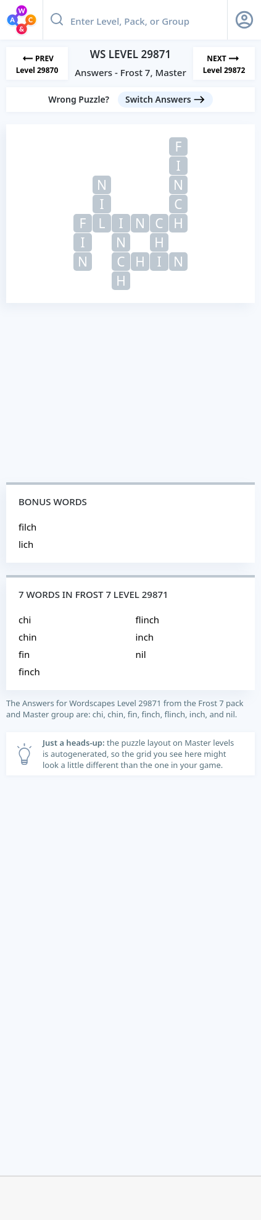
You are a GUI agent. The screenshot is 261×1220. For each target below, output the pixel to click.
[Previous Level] (37, 63)
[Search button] (56, 20)
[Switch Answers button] (165, 100)
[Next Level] (224, 63)
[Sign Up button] (244, 20)
